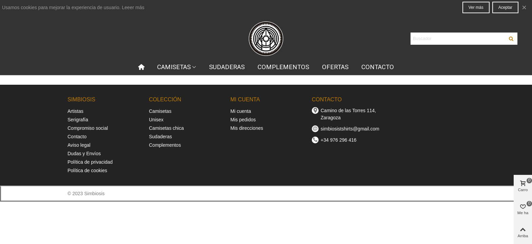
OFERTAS (335, 67)
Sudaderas (160, 136)
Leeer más (133, 7)
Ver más (476, 7)
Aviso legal (79, 145)
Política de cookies (87, 170)
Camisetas (160, 111)
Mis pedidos (243, 119)
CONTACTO (377, 67)
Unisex (156, 119)
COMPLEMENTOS (283, 67)
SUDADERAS (227, 67)
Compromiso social (88, 128)
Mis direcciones (246, 128)
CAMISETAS (174, 67)
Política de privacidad (90, 162)
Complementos (165, 145)
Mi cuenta (240, 111)
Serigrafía (78, 119)
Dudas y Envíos (84, 153)
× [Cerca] (524, 7)
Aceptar (505, 7)
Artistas (75, 111)
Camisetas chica (166, 128)
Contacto (77, 136)
